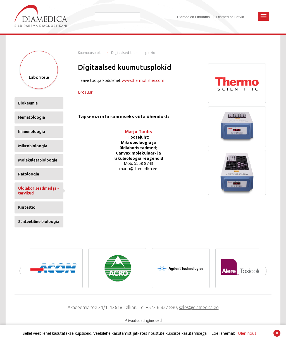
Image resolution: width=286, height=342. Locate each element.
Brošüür (85, 92)
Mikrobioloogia (32, 146)
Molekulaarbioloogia (37, 160)
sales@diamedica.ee (199, 307)
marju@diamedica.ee (138, 168)
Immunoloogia (31, 131)
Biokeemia (28, 103)
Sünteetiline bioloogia (38, 221)
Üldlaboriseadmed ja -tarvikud (38, 190)
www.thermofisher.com (143, 80)
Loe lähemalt (223, 333)
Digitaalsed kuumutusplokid (133, 53)
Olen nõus (247, 333)
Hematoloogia (31, 117)
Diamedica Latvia (230, 17)
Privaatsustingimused (143, 320)
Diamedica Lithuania (193, 17)
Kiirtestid (26, 207)
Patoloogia (28, 174)
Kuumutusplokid (91, 53)
